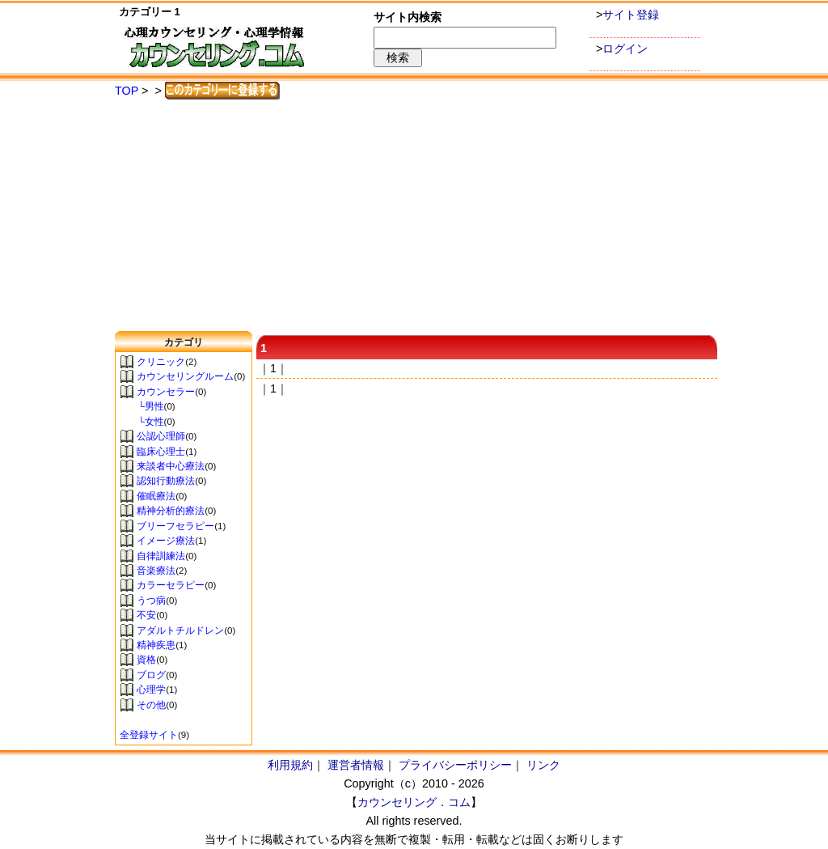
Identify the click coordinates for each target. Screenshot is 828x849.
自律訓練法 (161, 556)
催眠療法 (156, 496)
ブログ (151, 675)
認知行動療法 (166, 481)
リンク (543, 764)
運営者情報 (355, 764)
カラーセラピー (171, 585)
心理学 (151, 689)
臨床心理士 (161, 451)
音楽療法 (156, 570)
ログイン (625, 48)
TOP (126, 90)
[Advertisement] (414, 216)
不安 (146, 615)
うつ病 (151, 600)
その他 (151, 705)
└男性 (142, 406)
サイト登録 (630, 14)
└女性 (142, 422)
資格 (146, 659)
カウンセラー (166, 392)
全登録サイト (149, 735)
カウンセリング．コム (414, 802)
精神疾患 (156, 645)
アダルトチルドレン (180, 630)
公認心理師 (161, 436)
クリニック (161, 362)
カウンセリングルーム (185, 376)
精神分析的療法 (171, 511)
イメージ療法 (166, 540)
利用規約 (290, 764)
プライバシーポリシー (455, 764)
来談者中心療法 (171, 466)
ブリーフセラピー (175, 526)
